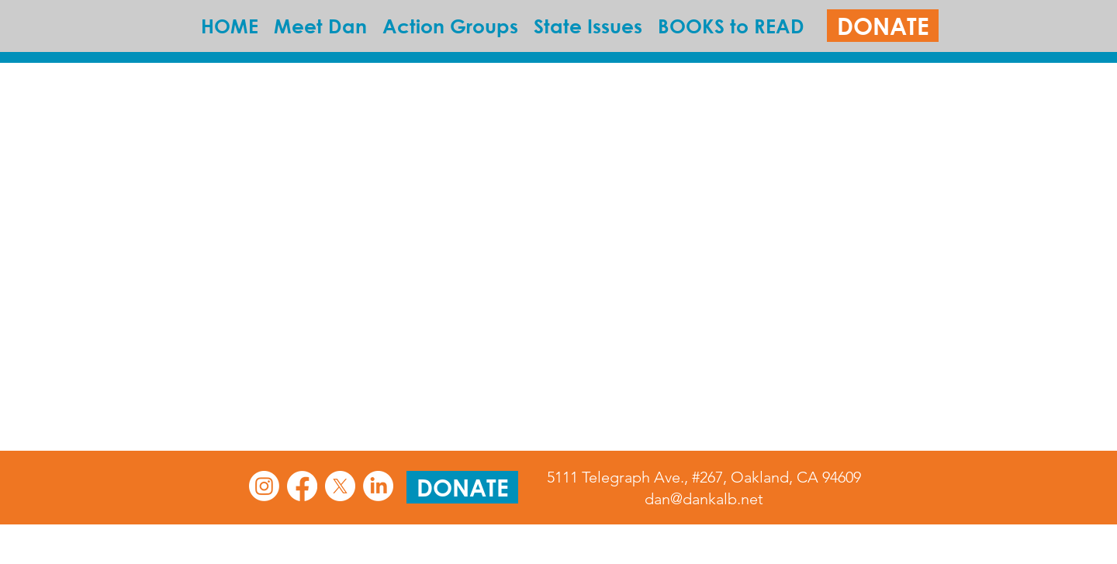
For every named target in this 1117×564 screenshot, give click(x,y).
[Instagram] (264, 486)
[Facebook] (302, 486)
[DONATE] (883, 25)
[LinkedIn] (378, 486)
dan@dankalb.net (704, 499)
